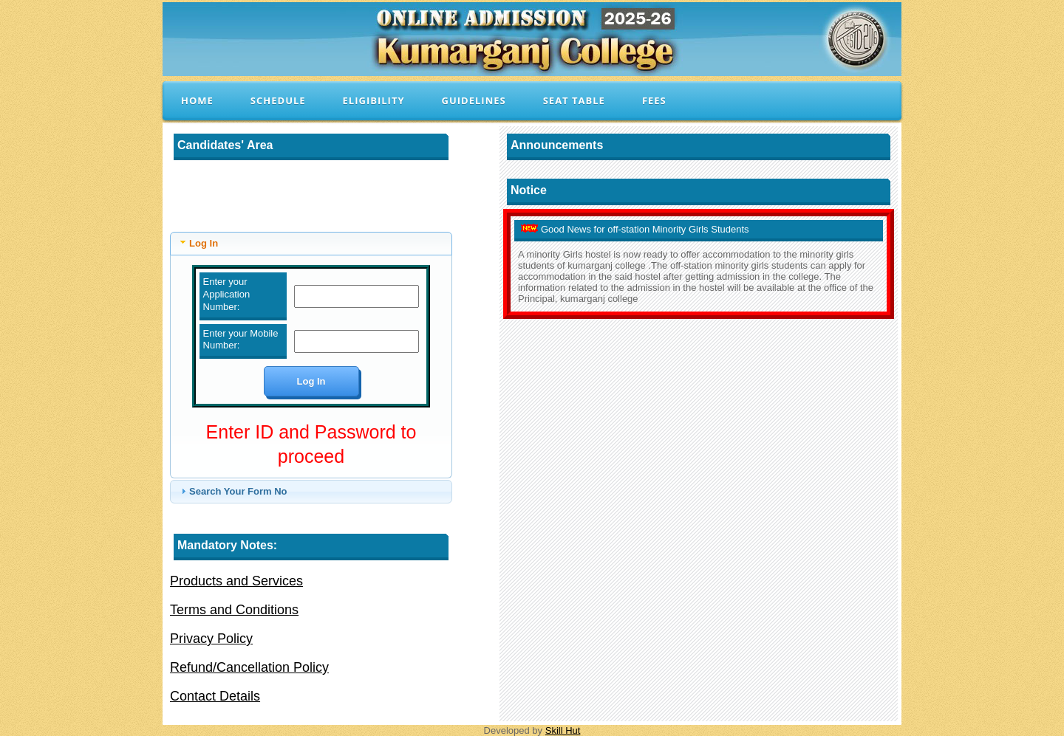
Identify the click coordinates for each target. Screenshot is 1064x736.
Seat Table (574, 100)
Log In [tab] (197, 242)
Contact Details (215, 696)
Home (197, 100)
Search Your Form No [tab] (232, 491)
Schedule (278, 100)
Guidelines (474, 100)
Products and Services (236, 581)
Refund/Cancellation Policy (249, 667)
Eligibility (374, 100)
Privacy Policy (211, 638)
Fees (654, 100)
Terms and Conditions (234, 609)
